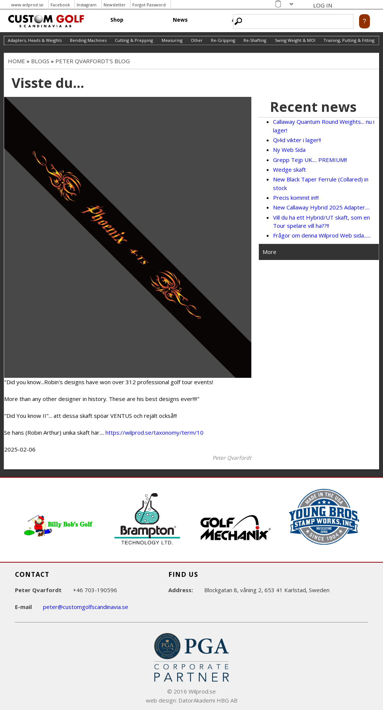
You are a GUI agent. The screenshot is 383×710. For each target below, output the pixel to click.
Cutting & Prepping (134, 40)
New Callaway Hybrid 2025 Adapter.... (321, 207)
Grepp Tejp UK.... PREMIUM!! (310, 159)
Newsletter (115, 4)
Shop (116, 19)
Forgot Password (149, 4)
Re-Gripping (223, 40)
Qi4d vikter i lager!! (297, 140)
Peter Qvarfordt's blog (92, 61)
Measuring (172, 40)
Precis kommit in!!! (296, 197)
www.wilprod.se (27, 4)
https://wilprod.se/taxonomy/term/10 (154, 432)
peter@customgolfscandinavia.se (85, 606)
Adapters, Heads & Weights (35, 40)
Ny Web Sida (289, 149)
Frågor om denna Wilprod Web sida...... (322, 235)
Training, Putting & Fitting (349, 40)
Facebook (60, 4)
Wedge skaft (289, 169)
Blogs (40, 61)
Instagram (86, 4)
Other (197, 40)
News (180, 19)
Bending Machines (88, 40)
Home (16, 61)
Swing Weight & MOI (295, 40)
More (269, 251)
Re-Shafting (254, 40)
